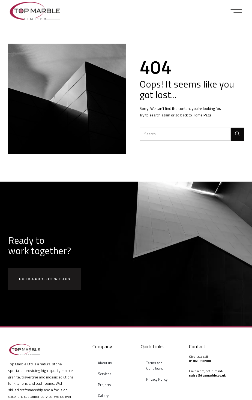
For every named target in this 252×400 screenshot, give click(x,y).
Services (104, 374)
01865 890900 (200, 360)
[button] (236, 11)
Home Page (202, 115)
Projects (104, 384)
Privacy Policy (156, 379)
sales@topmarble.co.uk (207, 375)
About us (105, 363)
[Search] (237, 134)
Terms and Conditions (154, 365)
